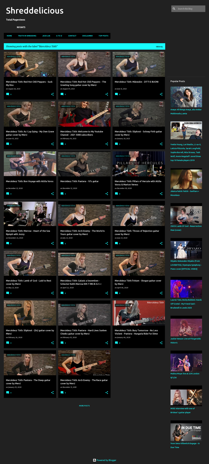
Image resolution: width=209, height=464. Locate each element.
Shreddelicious (35, 10)
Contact (71, 36)
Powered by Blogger (104, 460)
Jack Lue (45, 36)
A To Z (58, 36)
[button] (52, 94)
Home (8, 36)
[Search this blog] (191, 8)
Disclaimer (87, 36)
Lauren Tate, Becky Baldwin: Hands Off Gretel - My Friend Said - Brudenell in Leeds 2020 (186, 304)
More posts (84, 406)
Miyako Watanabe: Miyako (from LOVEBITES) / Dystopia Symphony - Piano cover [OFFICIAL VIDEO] (186, 265)
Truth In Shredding (26, 36)
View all (159, 47)
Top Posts (102, 36)
